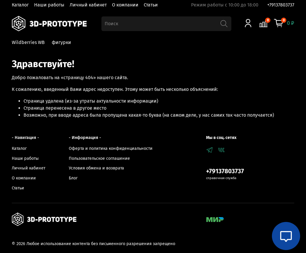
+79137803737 (280, 5)
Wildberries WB (28, 42)
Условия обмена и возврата (96, 168)
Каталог (20, 5)
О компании (125, 5)
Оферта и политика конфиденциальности (111, 148)
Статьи (151, 5)
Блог (73, 178)
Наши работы (49, 5)
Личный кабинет (88, 5)
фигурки (61, 42)
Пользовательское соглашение (99, 158)
